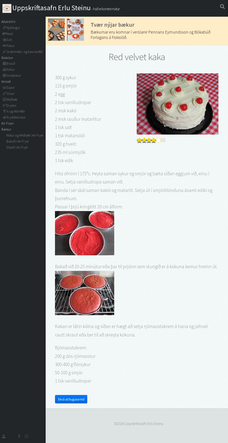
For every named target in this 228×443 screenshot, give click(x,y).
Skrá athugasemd (71, 399)
